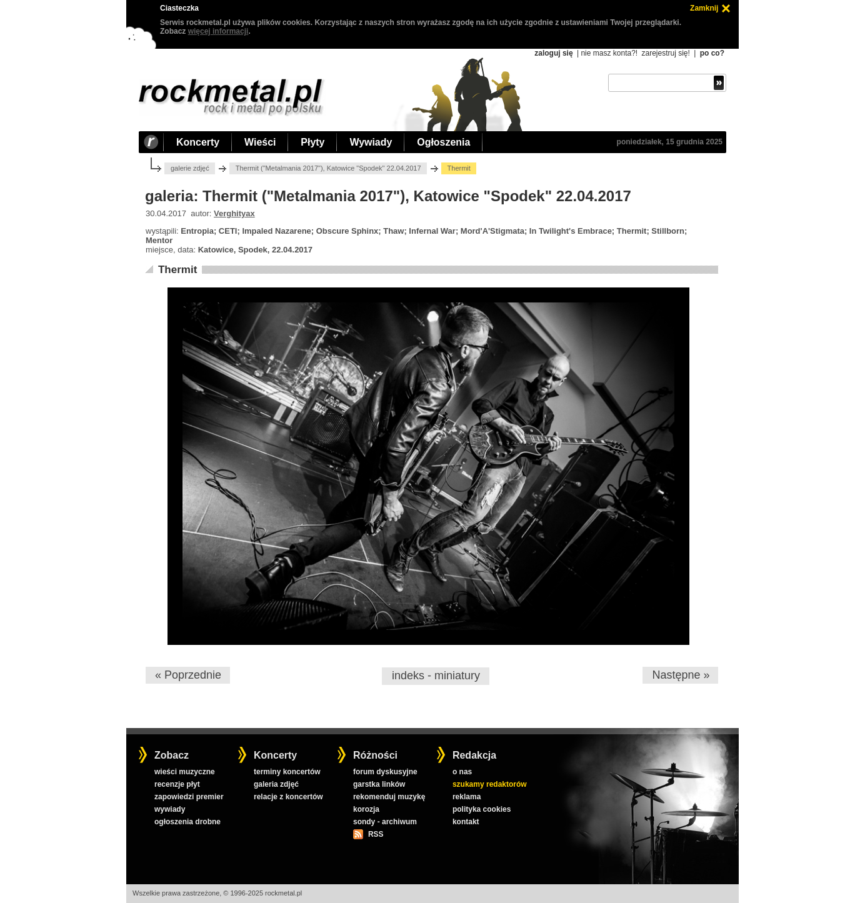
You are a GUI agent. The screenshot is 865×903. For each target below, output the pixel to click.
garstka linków (379, 784)
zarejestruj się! (665, 53)
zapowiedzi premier (189, 796)
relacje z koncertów (288, 796)
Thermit (177, 270)
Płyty (312, 142)
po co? (712, 53)
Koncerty (197, 142)
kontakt (465, 821)
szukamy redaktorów (489, 784)
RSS (375, 834)
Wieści (260, 142)
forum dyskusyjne (385, 771)
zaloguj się (553, 53)
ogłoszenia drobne (187, 821)
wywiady (169, 809)
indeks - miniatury (436, 675)
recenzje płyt (177, 784)
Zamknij (704, 8)
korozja (366, 809)
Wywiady (370, 142)
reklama (466, 796)
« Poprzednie (188, 675)
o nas (462, 771)
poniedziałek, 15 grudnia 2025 (669, 141)
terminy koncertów (287, 771)
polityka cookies (481, 809)
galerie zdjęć (190, 168)
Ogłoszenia (443, 142)
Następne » (680, 675)
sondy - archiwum (385, 821)
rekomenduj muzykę (389, 796)
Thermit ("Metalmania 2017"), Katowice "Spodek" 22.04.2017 (328, 168)
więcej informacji (218, 31)
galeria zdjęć (276, 784)
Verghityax (234, 213)
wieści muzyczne (184, 771)
